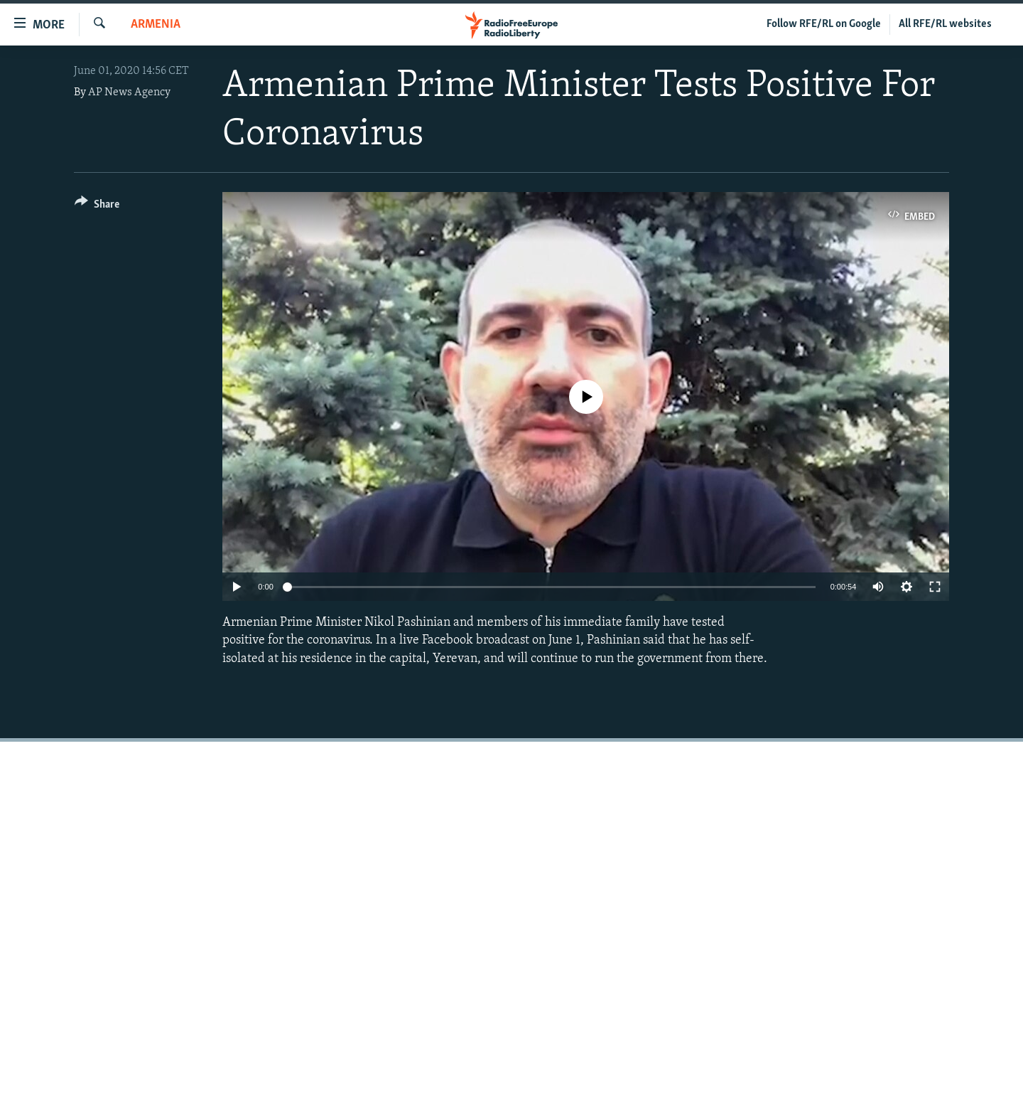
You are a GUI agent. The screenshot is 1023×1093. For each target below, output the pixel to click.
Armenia (155, 24)
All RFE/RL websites (945, 24)
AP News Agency (129, 92)
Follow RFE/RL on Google (824, 24)
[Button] (97, 206)
